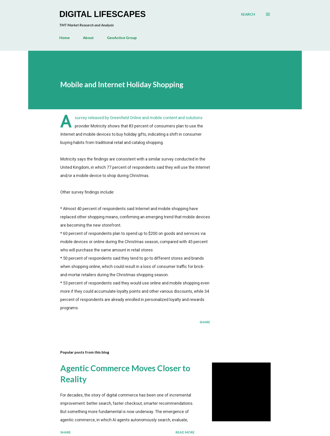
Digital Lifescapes (102, 14)
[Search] (248, 14)
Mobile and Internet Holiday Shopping (121, 84)
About (88, 37)
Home (64, 37)
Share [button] (205, 322)
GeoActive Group (122, 37)
